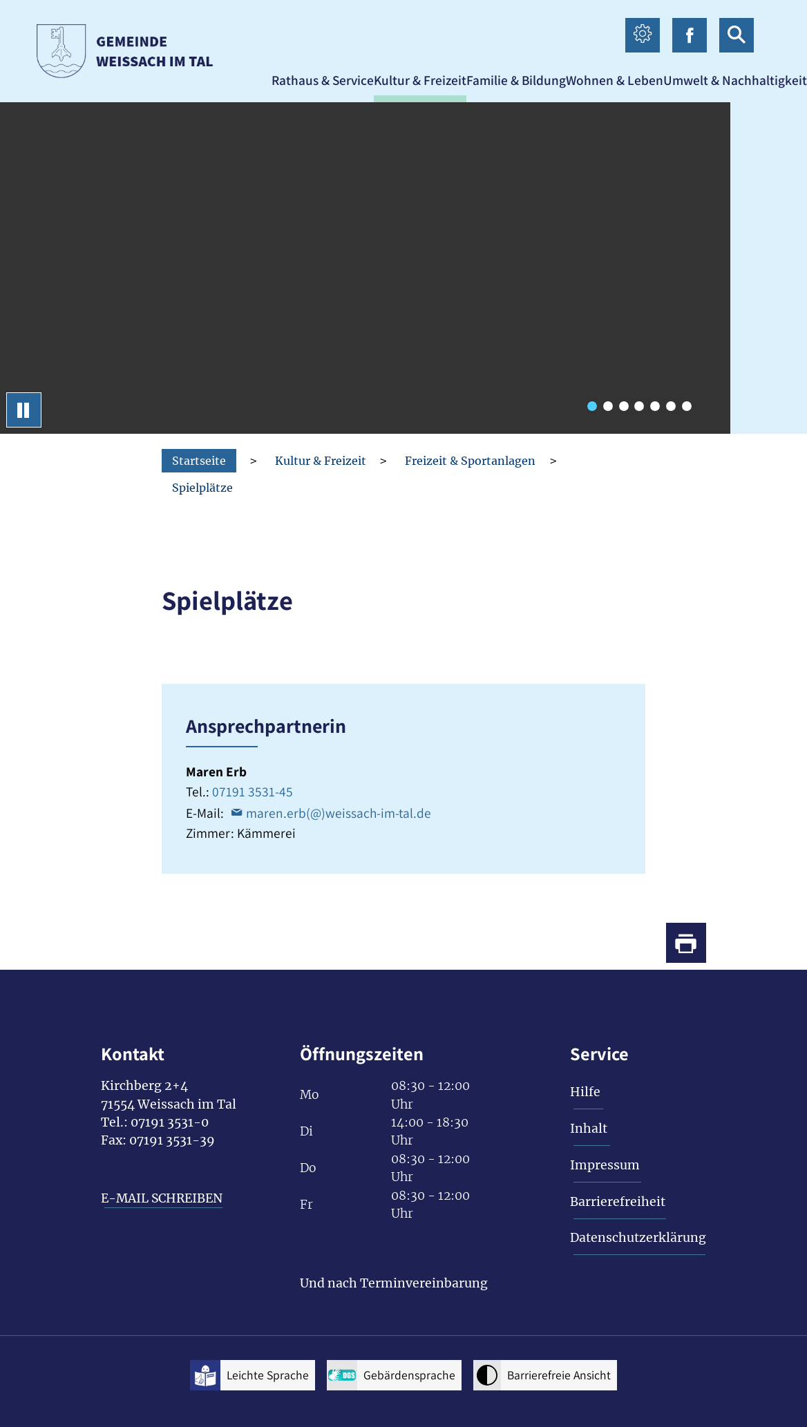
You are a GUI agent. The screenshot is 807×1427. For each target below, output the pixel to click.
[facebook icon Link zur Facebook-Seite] (689, 35)
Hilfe (585, 1092)
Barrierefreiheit (617, 1201)
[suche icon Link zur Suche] (736, 35)
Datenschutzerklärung (638, 1237)
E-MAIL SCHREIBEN (161, 1198)
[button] (323, 80)
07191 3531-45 (252, 792)
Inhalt (588, 1128)
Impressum (605, 1165)
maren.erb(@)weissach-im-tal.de (338, 813)
